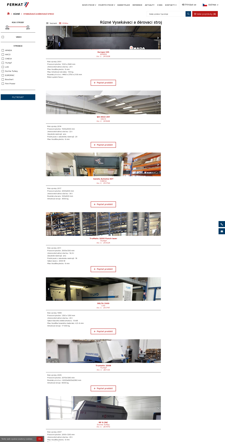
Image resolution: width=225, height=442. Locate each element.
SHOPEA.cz (29, 435)
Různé (16, 14)
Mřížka (63, 23)
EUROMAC (8, 75)
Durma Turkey (10, 71)
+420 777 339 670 (116, 435)
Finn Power (8, 83)
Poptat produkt (65, 82)
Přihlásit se (189, 4)
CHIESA (7, 58)
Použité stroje (106, 5)
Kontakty (170, 5)
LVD (5, 67)
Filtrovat (18, 97)
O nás (159, 5)
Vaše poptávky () (204, 14)
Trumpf (7, 62)
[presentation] (49, 38)
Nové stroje (89, 5)
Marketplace (123, 5)
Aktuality (149, 5)
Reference (137, 5)
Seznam (51, 23)
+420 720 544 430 (93, 435)
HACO (6, 54)
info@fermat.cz (138, 435)
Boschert (7, 79)
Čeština (213, 5)
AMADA (7, 50)
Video (11, 37)
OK (39, 439)
